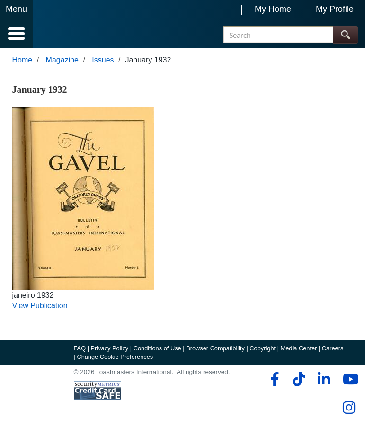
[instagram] (348, 407)
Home (22, 60)
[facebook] (273, 379)
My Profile (335, 9)
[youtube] (348, 379)
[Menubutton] (16, 24)
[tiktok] (298, 379)
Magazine (62, 60)
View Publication (40, 306)
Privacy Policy (110, 348)
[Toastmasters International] (61, 25)
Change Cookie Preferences (115, 356)
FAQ (80, 348)
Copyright (262, 348)
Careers (333, 348)
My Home (273, 9)
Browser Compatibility (215, 348)
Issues (103, 60)
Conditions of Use (157, 348)
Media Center (299, 348)
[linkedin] (323, 379)
